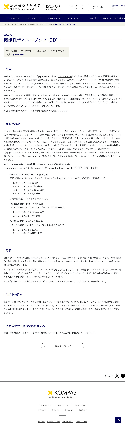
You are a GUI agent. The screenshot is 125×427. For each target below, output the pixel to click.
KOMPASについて (32, 19)
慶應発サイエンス (54, 19)
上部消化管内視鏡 (66, 78)
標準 (76, 7)
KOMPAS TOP (10, 19)
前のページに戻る (58, 350)
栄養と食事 (85, 415)
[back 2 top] (118, 420)
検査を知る (54, 415)
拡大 (82, 7)
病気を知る (39, 415)
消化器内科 (18, 57)
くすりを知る (70, 415)
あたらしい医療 (76, 19)
